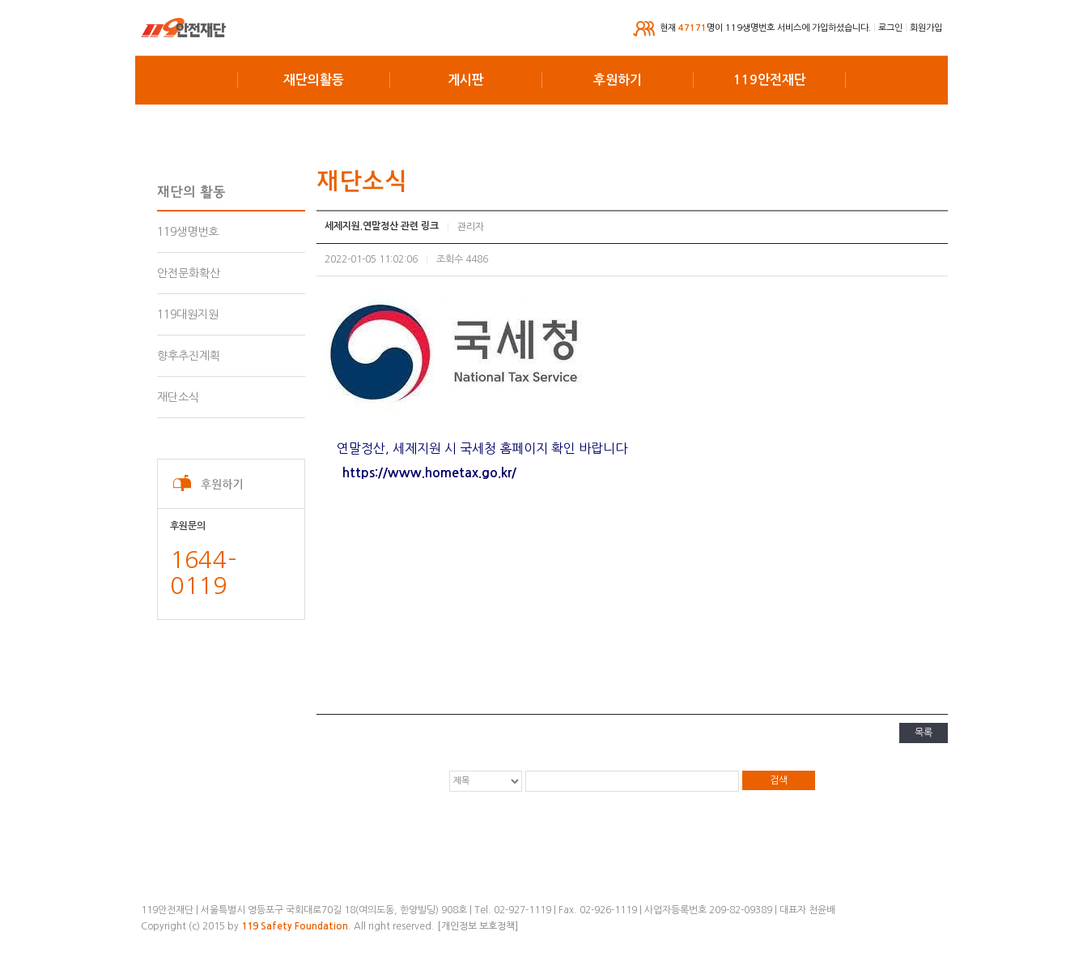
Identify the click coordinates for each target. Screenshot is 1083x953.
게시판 (466, 80)
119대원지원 (188, 314)
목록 (923, 732)
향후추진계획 (188, 355)
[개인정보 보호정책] (477, 926)
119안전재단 (769, 80)
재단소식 (178, 397)
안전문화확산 (188, 273)
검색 (779, 780)
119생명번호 (188, 231)
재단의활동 (313, 80)
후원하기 (617, 80)
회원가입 (926, 28)
